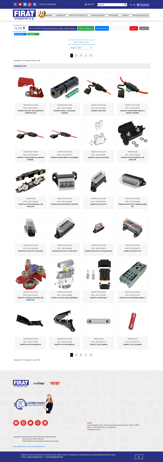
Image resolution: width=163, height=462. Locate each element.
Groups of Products (78, 16)
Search (134, 28)
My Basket (143, 5)
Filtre (20, 28)
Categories (113, 16)
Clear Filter (144, 28)
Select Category (85, 28)
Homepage (47, 16)
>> (91, 55)
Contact (125, 16)
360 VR (89, 4)
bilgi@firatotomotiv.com (94, 429)
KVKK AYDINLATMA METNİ (20, 446)
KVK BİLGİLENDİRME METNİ (37, 446)
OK (139, 457)
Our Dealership (98, 16)
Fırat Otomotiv (24, 14)
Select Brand (101, 28)
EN (134, 5)
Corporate (61, 16)
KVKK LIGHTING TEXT (35, 457)
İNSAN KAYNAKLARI (140, 16)
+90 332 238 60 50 (47, 4)
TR (131, 5)
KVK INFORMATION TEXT (54, 457)
